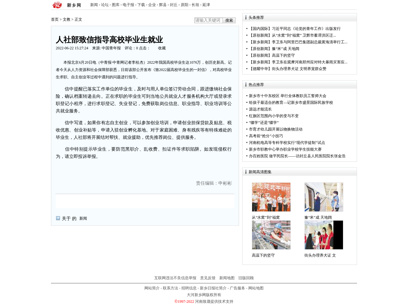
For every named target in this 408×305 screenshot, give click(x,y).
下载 (141, 5)
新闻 (94, 5)
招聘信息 (189, 288)
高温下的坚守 (283, 55)
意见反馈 (207, 278)
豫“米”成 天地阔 (285, 48)
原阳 (184, 5)
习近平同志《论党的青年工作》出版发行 (306, 28)
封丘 (174, 5)
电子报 (128, 5)
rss (351, 5)
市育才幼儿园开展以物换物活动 (275, 129)
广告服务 (237, 288)
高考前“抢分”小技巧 (266, 136)
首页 (55, 19)
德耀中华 (260, 69)
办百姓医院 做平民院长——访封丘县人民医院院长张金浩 (297, 156)
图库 (116, 5)
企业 (152, 5)
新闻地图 (227, 278)
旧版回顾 (246, 278)
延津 (206, 5)
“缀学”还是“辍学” (264, 122)
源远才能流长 (260, 109)
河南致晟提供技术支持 (214, 301)
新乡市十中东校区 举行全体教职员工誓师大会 (287, 96)
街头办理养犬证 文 (320, 255)
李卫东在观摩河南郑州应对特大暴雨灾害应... (309, 62)
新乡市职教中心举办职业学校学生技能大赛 (285, 149)
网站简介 (152, 288)
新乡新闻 (260, 42)
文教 (66, 19)
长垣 (195, 5)
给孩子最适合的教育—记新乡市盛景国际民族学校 (291, 102)
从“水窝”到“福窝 (266, 217)
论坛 (105, 5)
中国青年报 (111, 48)
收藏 (162, 48)
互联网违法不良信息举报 (175, 278)
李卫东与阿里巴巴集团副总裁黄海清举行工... (309, 42)
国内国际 (260, 28)
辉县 (163, 5)
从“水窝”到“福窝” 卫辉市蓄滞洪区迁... (304, 35)
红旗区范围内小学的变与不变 (274, 116)
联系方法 (170, 288)
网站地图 (256, 288)
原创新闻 (260, 35)
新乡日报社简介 (213, 288)
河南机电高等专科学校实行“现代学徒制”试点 (287, 142)
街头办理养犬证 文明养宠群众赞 (299, 69)
